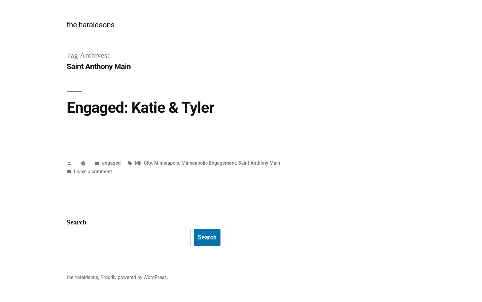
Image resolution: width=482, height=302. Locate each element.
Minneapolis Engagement (208, 163)
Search (76, 222)
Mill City (143, 163)
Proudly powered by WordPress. (134, 277)
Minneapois (166, 163)
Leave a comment (93, 171)
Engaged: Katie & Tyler (140, 108)
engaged (111, 163)
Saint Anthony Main (259, 163)
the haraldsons (91, 24)
